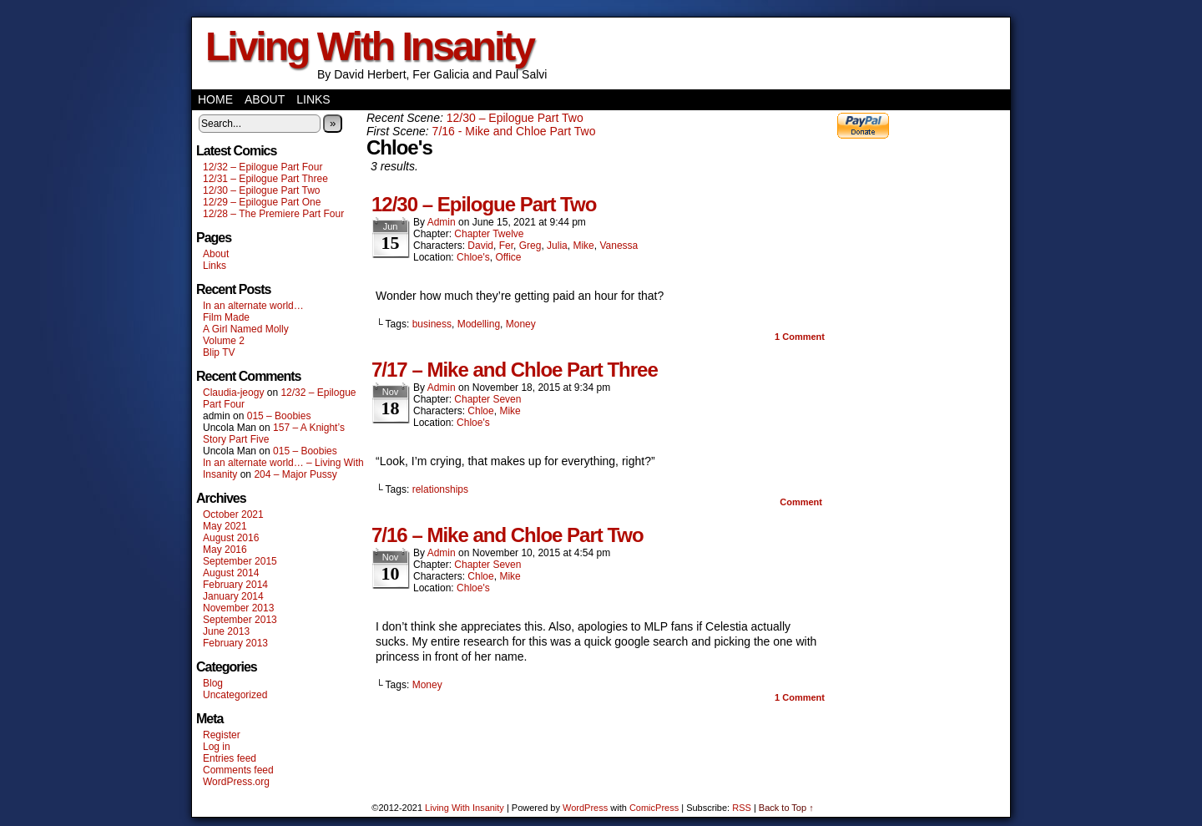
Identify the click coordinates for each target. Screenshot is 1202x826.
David (480, 245)
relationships (440, 489)
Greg (530, 245)
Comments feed (238, 770)
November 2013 (238, 608)
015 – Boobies (279, 416)
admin (441, 222)
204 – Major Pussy (295, 474)
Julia (557, 245)
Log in (216, 747)
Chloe (480, 411)
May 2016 (225, 549)
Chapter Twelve (488, 234)
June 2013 (226, 631)
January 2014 (233, 596)
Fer (506, 245)
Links (313, 99)
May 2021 (225, 526)
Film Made (226, 317)
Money (521, 324)
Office (508, 257)
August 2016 (231, 538)
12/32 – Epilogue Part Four (262, 167)
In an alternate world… (253, 306)
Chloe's (473, 257)
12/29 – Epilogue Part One (262, 202)
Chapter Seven (487, 399)
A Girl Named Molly (246, 329)
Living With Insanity (369, 46)
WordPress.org (236, 782)
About (265, 99)
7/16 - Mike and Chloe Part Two (514, 131)
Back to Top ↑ (786, 808)
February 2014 (235, 584)
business (432, 324)
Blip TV (219, 352)
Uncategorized (235, 695)
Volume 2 (224, 341)
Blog (213, 683)
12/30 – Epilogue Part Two (262, 190)
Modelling (478, 324)
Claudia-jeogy (233, 392)
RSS (741, 808)
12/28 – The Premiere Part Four (273, 214)
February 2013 (235, 643)
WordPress (585, 808)
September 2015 (240, 561)
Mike (583, 245)
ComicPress (654, 808)
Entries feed (229, 758)
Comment (800, 337)
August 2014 (231, 573)
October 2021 (233, 514)
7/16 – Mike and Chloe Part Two (507, 535)
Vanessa (618, 245)
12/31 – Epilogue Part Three (265, 179)
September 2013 (240, 620)
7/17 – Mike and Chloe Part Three (514, 369)
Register (221, 735)
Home (215, 99)
